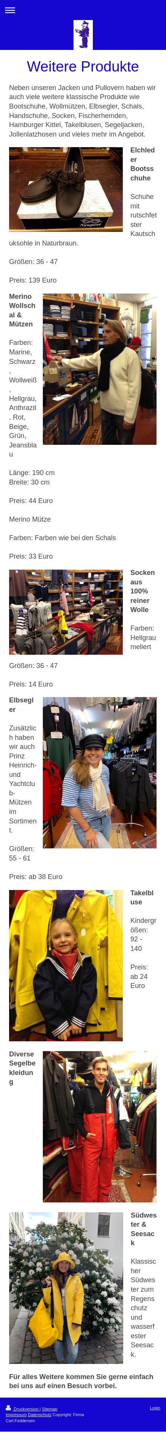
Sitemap (50, 1409)
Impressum (16, 1414)
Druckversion (23, 1409)
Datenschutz (39, 1414)
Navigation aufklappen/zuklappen (83, 10)
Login (155, 1408)
